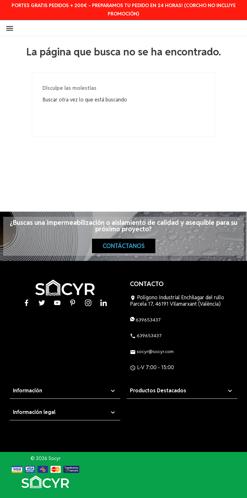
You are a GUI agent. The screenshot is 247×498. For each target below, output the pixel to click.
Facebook (26, 302)
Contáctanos (124, 246)
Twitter (42, 302)
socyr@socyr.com (152, 351)
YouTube (57, 302)
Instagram (88, 302)
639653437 (145, 320)
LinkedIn (103, 302)
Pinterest (72, 302)
